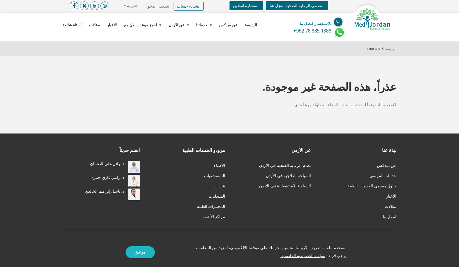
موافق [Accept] (140, 252)
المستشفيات (214, 176)
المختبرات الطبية (211, 206)
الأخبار (112, 25)
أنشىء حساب (189, 6)
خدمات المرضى (383, 176)
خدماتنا (201, 25)
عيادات (219, 186)
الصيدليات (217, 196)
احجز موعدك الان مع (140, 25)
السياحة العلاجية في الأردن (288, 176)
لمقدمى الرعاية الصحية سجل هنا (297, 6)
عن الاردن (176, 25)
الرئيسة (251, 25)
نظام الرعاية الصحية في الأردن (285, 165)
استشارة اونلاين (246, 6)
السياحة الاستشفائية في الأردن (285, 186)
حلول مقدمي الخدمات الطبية (372, 186)
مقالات (94, 25)
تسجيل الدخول (157, 6)
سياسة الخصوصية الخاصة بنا (302, 256)
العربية (132, 6)
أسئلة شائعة (72, 25)
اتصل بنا (390, 217)
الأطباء (219, 165)
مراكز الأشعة (214, 217)
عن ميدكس (228, 25)
